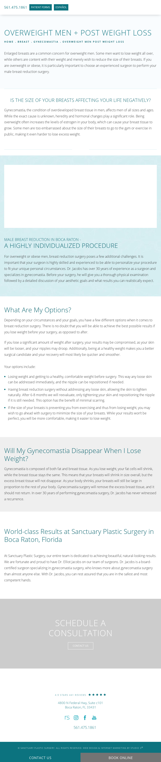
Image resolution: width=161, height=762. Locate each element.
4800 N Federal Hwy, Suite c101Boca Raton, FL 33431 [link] (80, 705)
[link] (80, 694)
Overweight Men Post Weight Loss (93, 41)
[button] (67, 718)
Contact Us (80, 646)
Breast (24, 41)
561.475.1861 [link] (15, 7)
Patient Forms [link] (40, 7)
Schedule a (81, 628)
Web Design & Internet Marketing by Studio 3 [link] (113, 747)
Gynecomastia (46, 41)
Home (9, 41)
